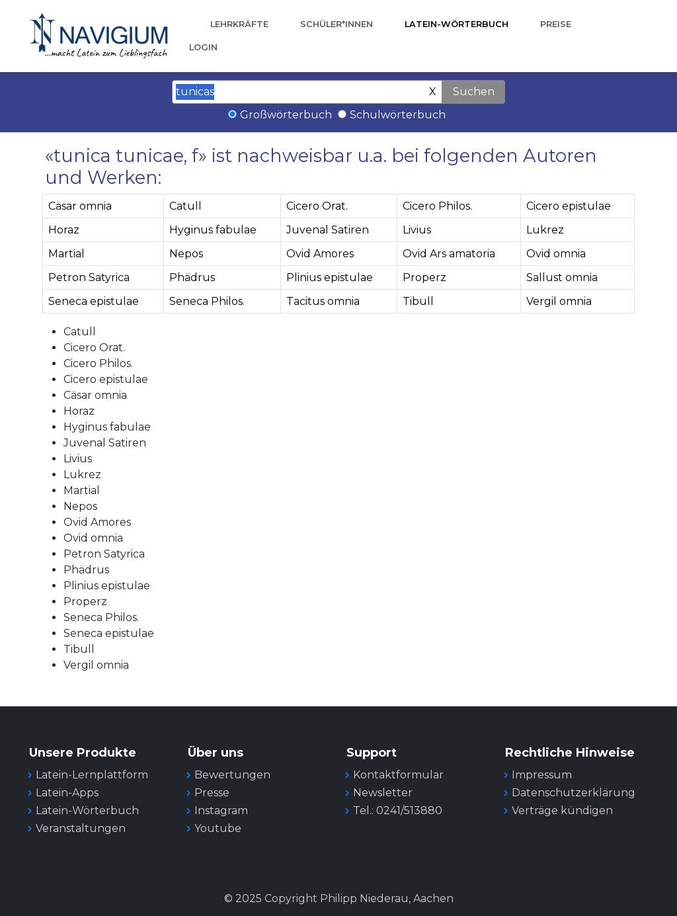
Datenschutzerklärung (573, 792)
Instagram (221, 810)
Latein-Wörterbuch (456, 24)
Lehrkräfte (239, 24)
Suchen (474, 91)
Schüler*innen (336, 24)
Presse (211, 792)
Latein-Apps (67, 792)
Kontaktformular (398, 775)
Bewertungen (232, 775)
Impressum (542, 775)
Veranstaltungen (81, 828)
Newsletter (383, 792)
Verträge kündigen (562, 810)
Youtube (217, 828)
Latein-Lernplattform (92, 775)
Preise (555, 24)
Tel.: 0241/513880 (397, 810)
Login (203, 47)
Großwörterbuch (286, 114)
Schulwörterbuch (398, 114)
